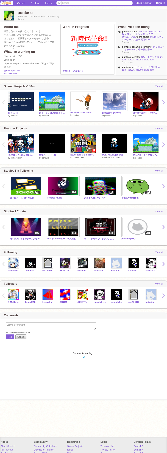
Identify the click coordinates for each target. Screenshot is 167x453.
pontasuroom (16, 158)
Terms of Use (107, 446)
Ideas (48, 3)
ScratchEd (139, 446)
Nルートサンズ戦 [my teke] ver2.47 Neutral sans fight (142, 58)
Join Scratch (144, 2)
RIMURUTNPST (14, 302)
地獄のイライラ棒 (47, 155)
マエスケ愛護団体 (129, 198)
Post (10, 337)
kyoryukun (47, 302)
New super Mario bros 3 (82, 155)
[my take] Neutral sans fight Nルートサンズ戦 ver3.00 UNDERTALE (142, 34)
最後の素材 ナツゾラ (111, 113)
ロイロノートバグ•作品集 (22, 198)
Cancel (20, 337)
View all (159, 86)
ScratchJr (138, 449)
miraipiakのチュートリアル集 (61, 238)
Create (21, 3)
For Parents (7, 449)
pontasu (126, 31)
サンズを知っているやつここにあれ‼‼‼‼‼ (100, 238)
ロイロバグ (13, 113)
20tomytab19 (31, 270)
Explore (35, 3)
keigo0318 (30, 302)
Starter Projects (75, 446)
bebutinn (115, 270)
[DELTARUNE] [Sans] (112, 155)
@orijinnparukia (12, 70)
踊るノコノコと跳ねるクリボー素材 (52, 113)
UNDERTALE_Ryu (83, 302)
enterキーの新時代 (73, 70)
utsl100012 (47, 270)
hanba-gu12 (100, 270)
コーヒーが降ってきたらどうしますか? (146, 113)
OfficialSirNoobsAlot (113, 157)
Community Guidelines (45, 446)
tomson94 (13, 270)
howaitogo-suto (83, 270)
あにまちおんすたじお (94, 198)
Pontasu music (54, 198)
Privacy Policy (108, 449)
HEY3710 (64, 270)
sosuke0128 (151, 270)
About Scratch (8, 446)
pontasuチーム (128, 238)
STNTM (63, 302)
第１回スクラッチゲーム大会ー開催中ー (143, 38)
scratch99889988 (134, 270)
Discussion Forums (44, 449)
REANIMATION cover (80, 112)
